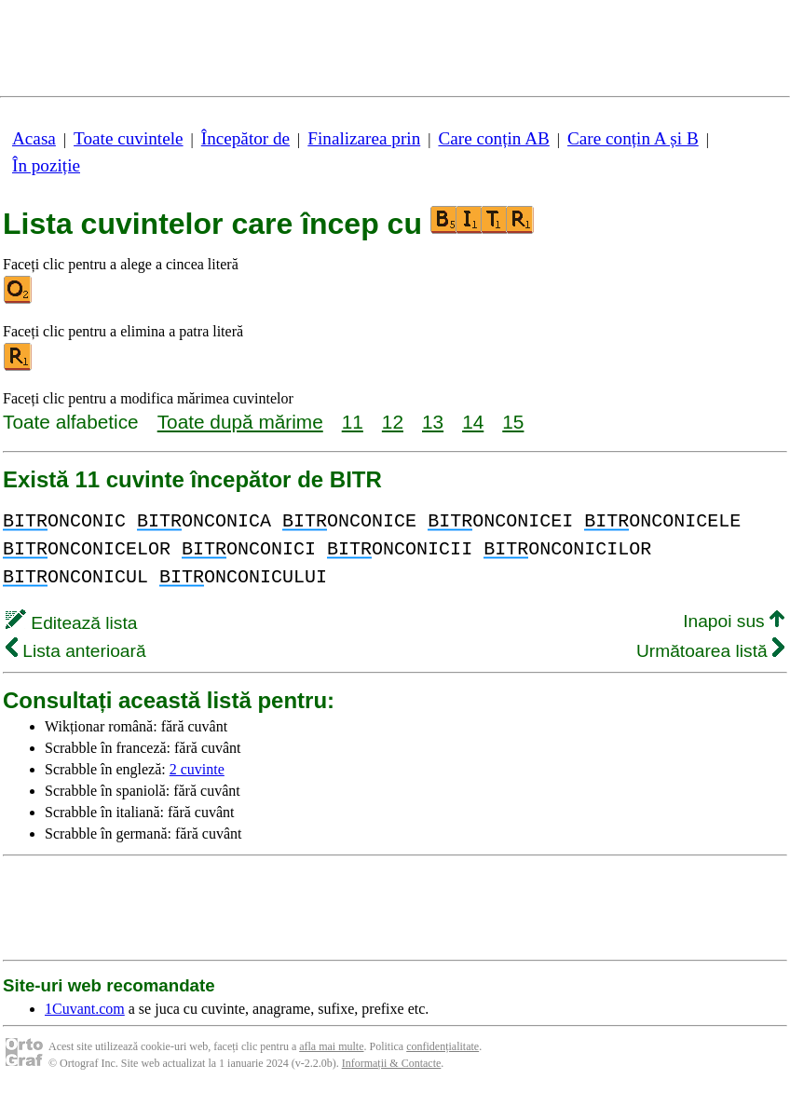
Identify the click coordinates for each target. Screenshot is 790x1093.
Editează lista (71, 623)
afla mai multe (331, 1046)
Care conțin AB (493, 138)
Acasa (34, 138)
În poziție (46, 165)
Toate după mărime (240, 421)
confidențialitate (442, 1046)
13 (432, 421)
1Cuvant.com (85, 1009)
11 (352, 421)
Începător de (245, 138)
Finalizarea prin (363, 138)
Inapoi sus (733, 621)
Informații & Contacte (392, 1063)
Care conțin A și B (633, 138)
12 (392, 421)
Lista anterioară (76, 651)
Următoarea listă (710, 651)
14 (473, 421)
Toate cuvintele (128, 138)
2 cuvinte (197, 769)
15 (513, 421)
